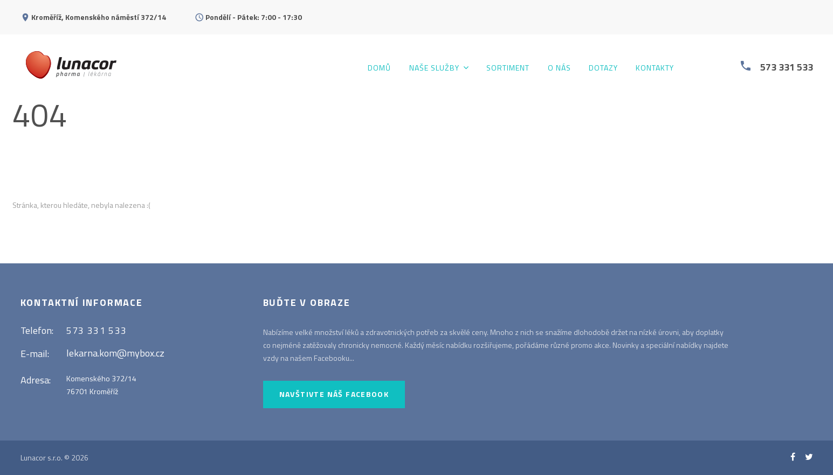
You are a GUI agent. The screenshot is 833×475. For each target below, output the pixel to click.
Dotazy (603, 68)
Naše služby (434, 68)
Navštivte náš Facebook (334, 394)
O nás (559, 68)
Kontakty (655, 68)
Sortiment (507, 68)
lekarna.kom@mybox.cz (115, 353)
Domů (379, 68)
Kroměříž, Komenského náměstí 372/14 (98, 17)
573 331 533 (786, 67)
